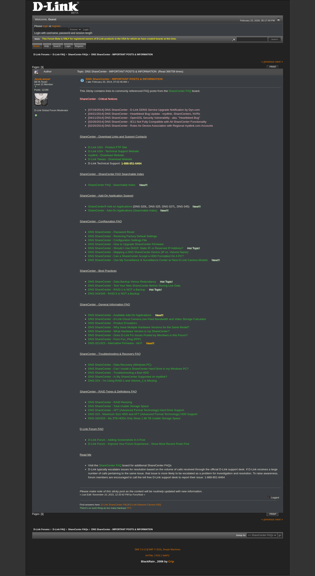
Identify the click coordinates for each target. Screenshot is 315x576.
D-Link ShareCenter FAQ (114, 504)
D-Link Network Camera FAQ (145, 504)
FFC (129, 508)
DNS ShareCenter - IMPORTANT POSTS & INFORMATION (124, 79)
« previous (267, 61)
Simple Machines (171, 549)
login (45, 26)
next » (279, 61)
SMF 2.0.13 (141, 549)
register (56, 26)
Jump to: (241, 535)
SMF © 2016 (154, 549)
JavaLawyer (42, 79)
